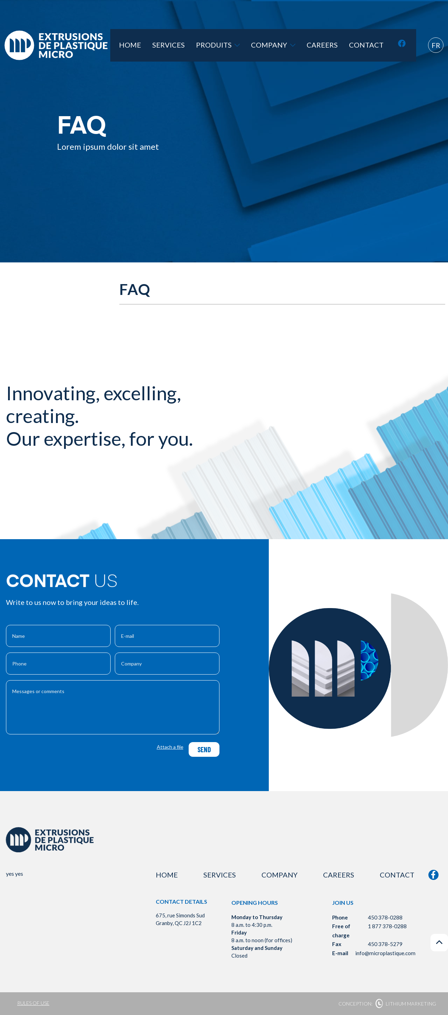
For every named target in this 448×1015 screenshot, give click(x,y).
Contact (372, 45)
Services (204, 45)
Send (203, 749)
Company (294, 45)
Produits (246, 45)
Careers (335, 45)
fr (436, 45)
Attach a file (170, 747)
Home (173, 45)
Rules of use (33, 1003)
